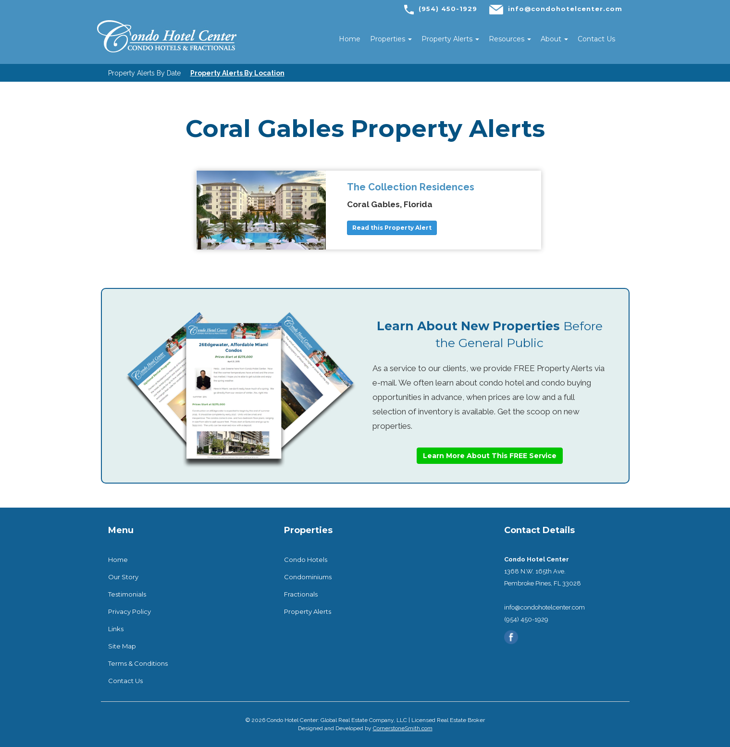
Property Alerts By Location (237, 73)
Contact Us (596, 39)
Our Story (123, 577)
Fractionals (301, 594)
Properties (391, 39)
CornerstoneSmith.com (403, 728)
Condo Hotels (305, 559)
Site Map (122, 646)
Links (116, 629)
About (554, 39)
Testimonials (127, 594)
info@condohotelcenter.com (565, 8)
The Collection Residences (410, 187)
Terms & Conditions (138, 663)
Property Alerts (450, 39)
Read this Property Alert (392, 227)
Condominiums (308, 577)
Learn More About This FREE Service (490, 455)
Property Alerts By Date (144, 73)
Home (349, 39)
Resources (510, 39)
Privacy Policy (129, 611)
